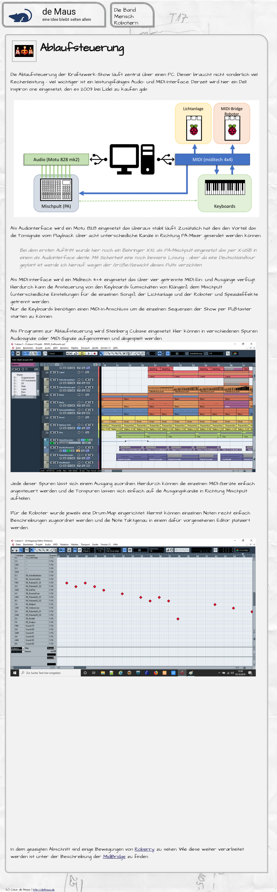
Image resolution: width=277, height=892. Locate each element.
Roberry (145, 849)
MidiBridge (114, 856)
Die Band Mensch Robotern (126, 16)
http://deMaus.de (44, 890)
